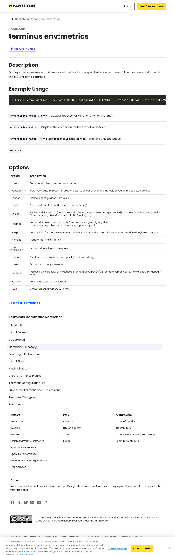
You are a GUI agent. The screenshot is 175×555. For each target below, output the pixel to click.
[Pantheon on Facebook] (12, 502)
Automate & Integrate (23, 447)
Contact (68, 421)
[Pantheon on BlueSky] (26, 502)
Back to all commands (24, 303)
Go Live (14, 434)
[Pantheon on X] (19, 502)
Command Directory (23, 347)
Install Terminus (19, 332)
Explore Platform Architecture (27, 440)
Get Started (17, 339)
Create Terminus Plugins (25, 375)
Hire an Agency (72, 427)
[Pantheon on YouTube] (39, 502)
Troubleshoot (18, 466)
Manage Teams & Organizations (29, 460)
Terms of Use (110, 536)
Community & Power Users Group (135, 434)
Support (67, 440)
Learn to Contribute (127, 440)
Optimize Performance (23, 453)
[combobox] (87, 19)
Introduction (17, 325)
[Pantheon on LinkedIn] (32, 502)
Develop (15, 427)
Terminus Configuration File (27, 383)
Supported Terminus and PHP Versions (34, 390)
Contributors (123, 427)
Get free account (152, 6)
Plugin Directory (19, 368)
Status (67, 434)
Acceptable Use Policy (131, 536)
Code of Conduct (126, 421)
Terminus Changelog (23, 397)
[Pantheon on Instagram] (46, 502)
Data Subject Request (72, 536)
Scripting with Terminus (24, 354)
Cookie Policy (93, 536)
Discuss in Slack (23, 48)
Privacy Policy (50, 536)
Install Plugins (18, 361)
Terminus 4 (16, 404)
